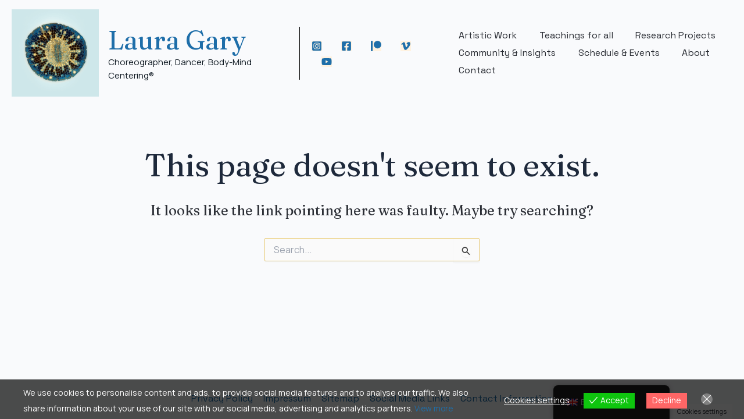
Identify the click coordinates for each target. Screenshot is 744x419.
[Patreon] (378, 46)
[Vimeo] (407, 46)
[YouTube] (328, 61)
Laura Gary (177, 40)
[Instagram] (318, 46)
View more (434, 408)
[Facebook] (348, 46)
